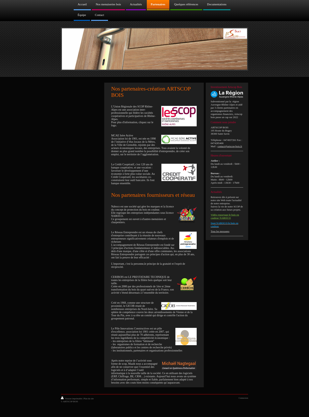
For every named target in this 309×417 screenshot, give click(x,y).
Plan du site (89, 398)
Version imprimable (72, 398)
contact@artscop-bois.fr (230, 146)
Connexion (243, 398)
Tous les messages (220, 231)
